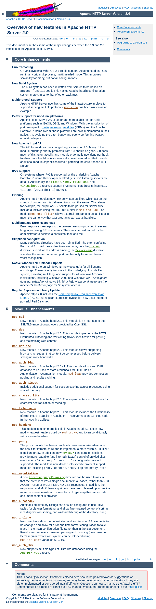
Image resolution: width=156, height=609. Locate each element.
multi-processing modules (58, 127)
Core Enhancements (129, 27)
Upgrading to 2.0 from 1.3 (132, 42)
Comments (123, 49)
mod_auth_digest (25, 382)
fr (74, 38)
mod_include (88, 210)
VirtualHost (29, 186)
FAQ (126, 7)
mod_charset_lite (25, 395)
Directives (115, 7)
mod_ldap (74, 373)
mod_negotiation (25, 473)
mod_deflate (21, 346)
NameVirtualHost (75, 182)
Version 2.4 (63, 19)
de (61, 38)
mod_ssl (18, 317)
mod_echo (71, 107)
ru (102, 38)
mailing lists (135, 586)
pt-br (94, 38)
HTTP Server (26, 19)
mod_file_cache (24, 408)
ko (85, 38)
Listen (56, 182)
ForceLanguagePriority (47, 477)
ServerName (83, 250)
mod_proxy (69, 432)
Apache (10, 19)
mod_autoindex (23, 501)
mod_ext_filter (42, 214)
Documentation (45, 19)
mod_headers (21, 425)
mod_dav (18, 329)
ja (79, 38)
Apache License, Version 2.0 (46, 601)
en (67, 38)
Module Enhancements (130, 31)
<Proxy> (68, 453)
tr (108, 38)
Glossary (136, 7)
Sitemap (148, 7)
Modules (102, 7)
